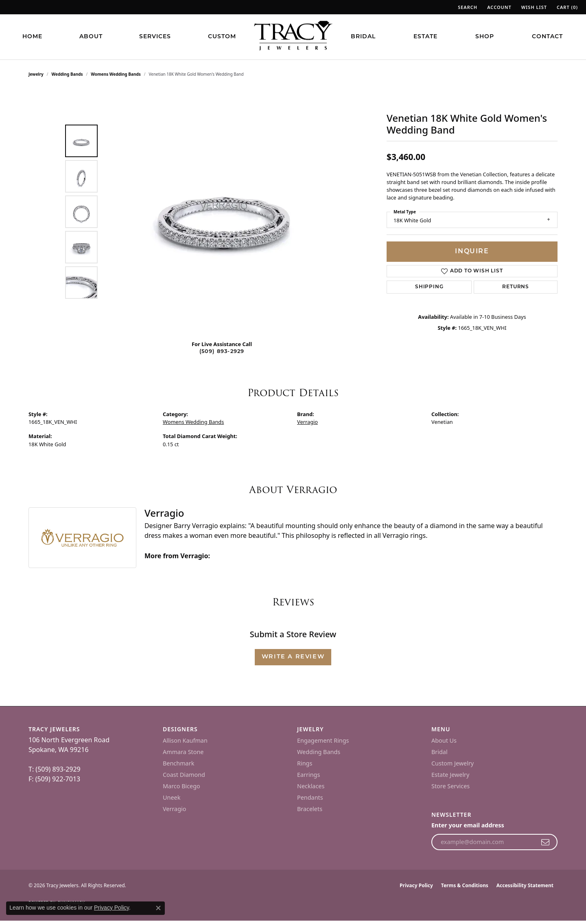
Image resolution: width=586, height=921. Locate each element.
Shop (484, 37)
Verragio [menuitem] (174, 809)
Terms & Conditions (464, 885)
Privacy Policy (416, 885)
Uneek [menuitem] (171, 797)
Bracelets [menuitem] (309, 809)
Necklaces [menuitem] (310, 786)
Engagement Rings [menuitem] (323, 740)
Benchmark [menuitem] (178, 763)
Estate (425, 37)
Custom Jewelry (452, 763)
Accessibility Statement (524, 885)
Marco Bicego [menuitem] (181, 786)
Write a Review (293, 657)
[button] (466, 7)
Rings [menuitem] (304, 763)
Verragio (307, 421)
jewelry (36, 74)
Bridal (363, 37)
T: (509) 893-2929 (54, 769)
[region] (224, 212)
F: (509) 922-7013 (54, 778)
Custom (222, 37)
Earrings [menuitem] (308, 774)
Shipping (429, 287)
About (91, 37)
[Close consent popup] (158, 908)
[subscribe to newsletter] (545, 842)
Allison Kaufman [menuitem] (185, 740)
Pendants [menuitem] (310, 797)
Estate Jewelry (450, 774)
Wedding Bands (67, 74)
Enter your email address (467, 825)
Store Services (450, 786)
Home (32, 37)
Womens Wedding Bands (116, 74)
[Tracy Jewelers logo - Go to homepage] (293, 36)
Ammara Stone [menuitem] (183, 752)
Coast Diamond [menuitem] (184, 774)
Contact (547, 37)
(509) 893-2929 (222, 351)
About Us (444, 740)
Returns (515, 287)
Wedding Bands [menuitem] (318, 752)
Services (155, 37)
